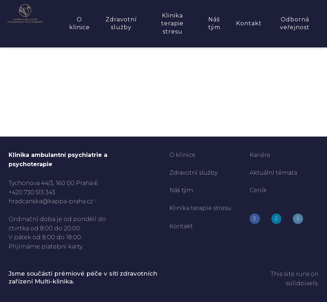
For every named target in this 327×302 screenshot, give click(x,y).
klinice (184, 155)
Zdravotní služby (193, 172)
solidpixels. (302, 283)
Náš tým (181, 190)
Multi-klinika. (54, 281)
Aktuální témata (273, 172)
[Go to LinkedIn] (298, 219)
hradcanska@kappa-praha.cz (51, 201)
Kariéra (260, 155)
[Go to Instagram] (276, 219)
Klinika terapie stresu (200, 208)
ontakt (183, 226)
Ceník (258, 190)
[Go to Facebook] (255, 219)
